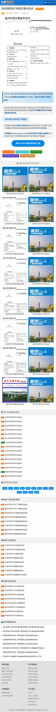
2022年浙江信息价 (22, 152)
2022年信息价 (33, 680)
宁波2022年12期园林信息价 (12, 562)
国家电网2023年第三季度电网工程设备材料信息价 (20, 635)
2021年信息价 (33, 683)
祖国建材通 (6, 693)
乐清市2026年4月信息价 (11, 430)
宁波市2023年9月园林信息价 (13, 550)
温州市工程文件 (36, 152)
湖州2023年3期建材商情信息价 (14, 534)
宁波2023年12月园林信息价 (12, 545)
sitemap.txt (32, 701)
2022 (28, 488)
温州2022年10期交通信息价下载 (28, 143)
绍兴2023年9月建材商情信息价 (14, 517)
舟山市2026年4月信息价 (11, 438)
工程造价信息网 (7, 696)
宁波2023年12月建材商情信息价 (14, 525)
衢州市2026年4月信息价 (11, 421)
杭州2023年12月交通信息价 (12, 586)
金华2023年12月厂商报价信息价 (14, 504)
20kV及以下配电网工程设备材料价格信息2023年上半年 (22, 656)
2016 (25, 492)
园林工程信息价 (9, 540)
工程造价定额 (6, 677)
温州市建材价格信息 (27, 156)
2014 (36, 492)
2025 (10, 488)
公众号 (30, 693)
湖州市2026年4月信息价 (11, 459)
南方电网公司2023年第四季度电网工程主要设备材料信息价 (23, 627)
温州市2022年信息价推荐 (29, 163)
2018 (51, 488)
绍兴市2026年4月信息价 (11, 455)
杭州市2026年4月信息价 (12, 472)
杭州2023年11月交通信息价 (12, 590)
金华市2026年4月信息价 (11, 417)
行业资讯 (5, 683)
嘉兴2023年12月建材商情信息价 (14, 530)
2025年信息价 (33, 671)
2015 (31, 492)
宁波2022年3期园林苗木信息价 (14, 575)
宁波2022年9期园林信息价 (12, 566)
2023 (22, 488)
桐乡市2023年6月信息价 (11, 476)
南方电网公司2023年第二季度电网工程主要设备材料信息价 (23, 648)
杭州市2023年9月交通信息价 (13, 599)
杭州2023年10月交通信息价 (12, 595)
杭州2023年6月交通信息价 (12, 611)
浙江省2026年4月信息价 (11, 434)
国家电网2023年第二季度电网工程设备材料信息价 (20, 644)
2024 (16, 488)
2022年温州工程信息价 (10, 156)
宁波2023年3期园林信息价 (12, 558)
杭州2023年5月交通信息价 (12, 616)
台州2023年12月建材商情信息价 (14, 521)
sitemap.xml (32, 704)
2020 (39, 488)
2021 (33, 488)
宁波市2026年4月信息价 (11, 447)
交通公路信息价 (9, 581)
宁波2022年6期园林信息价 (12, 571)
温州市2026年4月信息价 (11, 463)
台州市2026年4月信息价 (11, 451)
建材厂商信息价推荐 (11, 499)
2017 (19, 492)
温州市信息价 (14, 13)
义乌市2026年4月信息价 (12, 442)
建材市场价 (6, 668)
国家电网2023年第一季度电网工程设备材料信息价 (20, 652)
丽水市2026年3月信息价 (11, 468)
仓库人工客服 (33, 696)
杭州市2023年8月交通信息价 (13, 603)
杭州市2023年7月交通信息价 (13, 607)
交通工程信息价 (7, 674)
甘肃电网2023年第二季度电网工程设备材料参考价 (20, 640)
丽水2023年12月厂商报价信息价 (14, 509)
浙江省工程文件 (8, 152)
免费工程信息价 (33, 699)
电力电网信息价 (9, 622)
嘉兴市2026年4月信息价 (11, 426)
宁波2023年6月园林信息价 (12, 554)
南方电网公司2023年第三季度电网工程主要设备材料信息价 (23, 631)
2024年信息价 (33, 674)
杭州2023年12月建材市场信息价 (14, 513)
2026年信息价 (33, 668)
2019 (45, 488)
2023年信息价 (33, 677)
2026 (5, 488)
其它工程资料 (6, 680)
